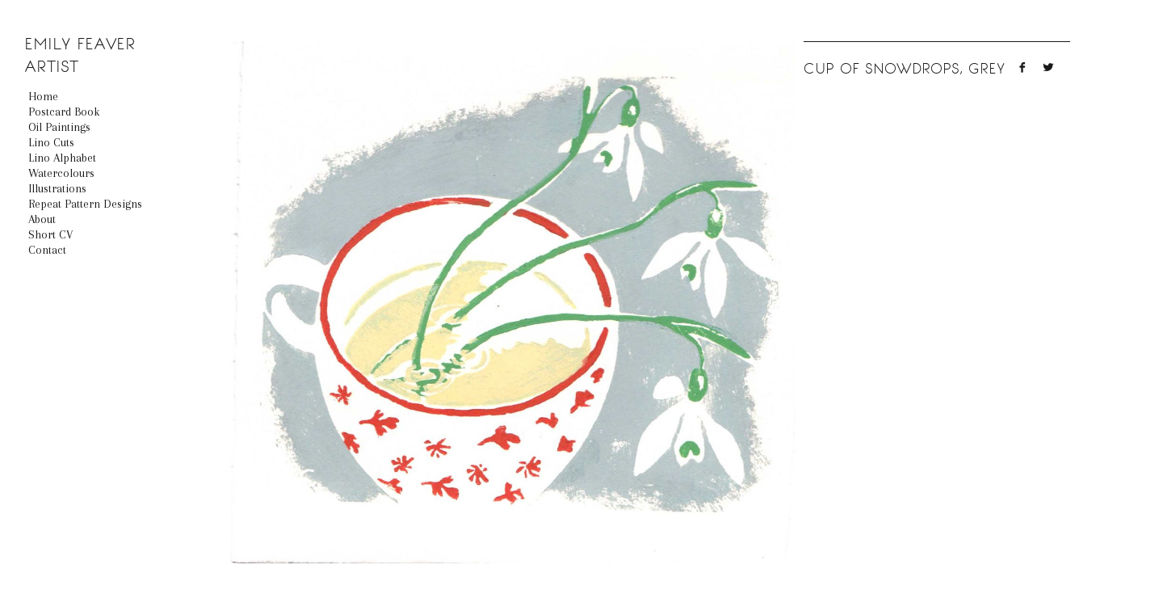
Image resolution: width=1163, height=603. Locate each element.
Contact (47, 249)
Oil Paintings (59, 126)
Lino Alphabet (62, 157)
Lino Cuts (51, 142)
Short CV (50, 234)
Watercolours (61, 173)
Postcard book (63, 111)
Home (43, 96)
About (42, 219)
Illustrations (57, 188)
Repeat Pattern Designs (85, 203)
